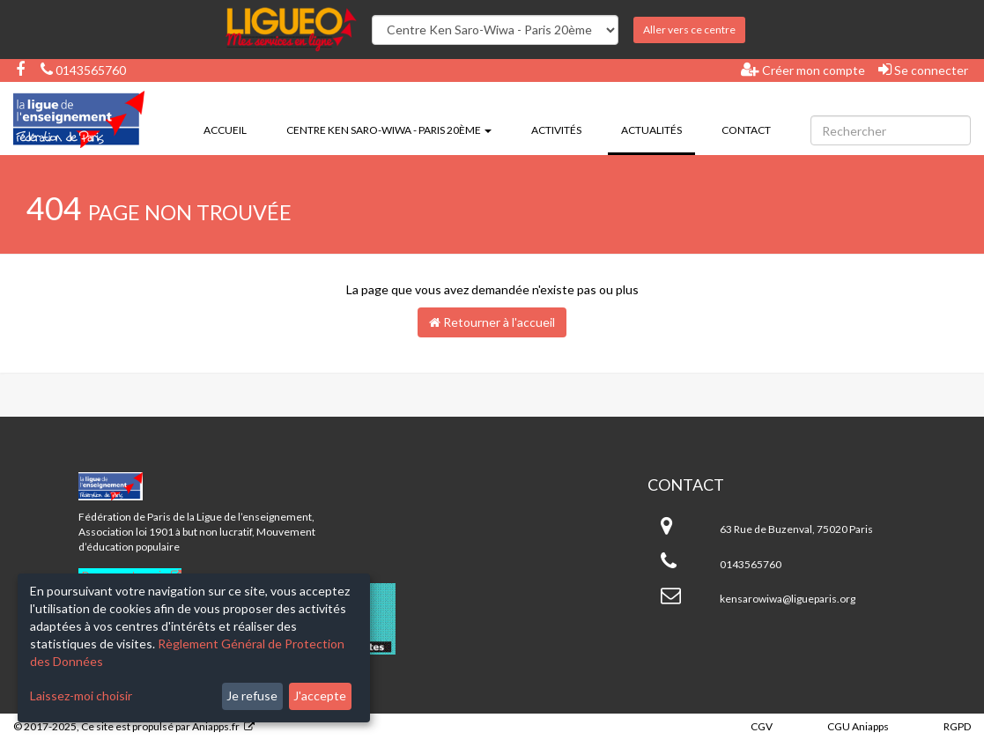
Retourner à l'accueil (492, 321)
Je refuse (251, 695)
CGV (762, 726)
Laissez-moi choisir (81, 695)
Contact (746, 130)
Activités (556, 130)
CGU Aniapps (858, 726)
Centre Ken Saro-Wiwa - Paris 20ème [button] (389, 130)
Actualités (658, 129)
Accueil (225, 130)
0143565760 (83, 70)
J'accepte (319, 695)
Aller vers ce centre (689, 29)
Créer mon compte (803, 70)
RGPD (957, 726)
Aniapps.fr (216, 726)
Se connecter (923, 70)
